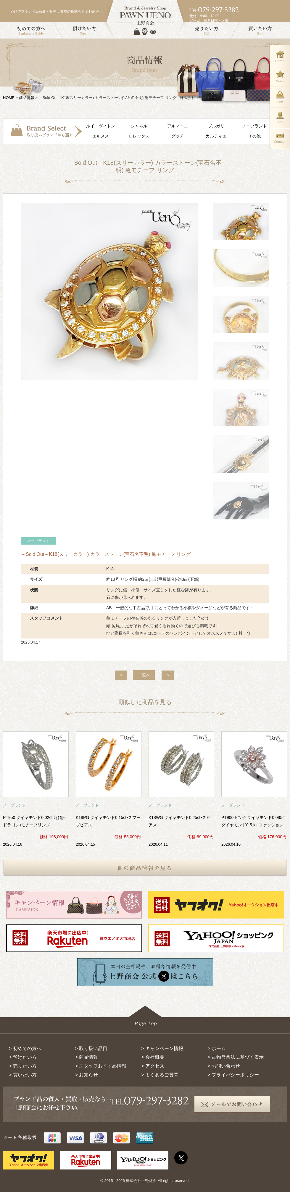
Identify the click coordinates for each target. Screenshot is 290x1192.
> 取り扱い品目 (91, 1048)
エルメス (100, 136)
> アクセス (152, 1065)
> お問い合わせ (223, 1065)
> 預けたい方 (23, 1057)
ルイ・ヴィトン (100, 126)
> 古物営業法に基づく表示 (235, 1057)
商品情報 (26, 97)
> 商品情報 (86, 1057)
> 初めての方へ (25, 1048)
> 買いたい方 (23, 1074)
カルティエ (216, 136)
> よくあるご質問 (159, 1074)
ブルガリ (216, 126)
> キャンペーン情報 (162, 1048)
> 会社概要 (152, 1057)
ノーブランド (254, 126)
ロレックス (139, 136)
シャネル (139, 126)
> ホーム (216, 1048)
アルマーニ (177, 126)
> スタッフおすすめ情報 (101, 1065)
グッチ (177, 136)
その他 (254, 136)
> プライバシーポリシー (233, 1074)
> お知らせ (86, 1074)
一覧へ (144, 675)
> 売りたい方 (23, 1065)
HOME (8, 97)
